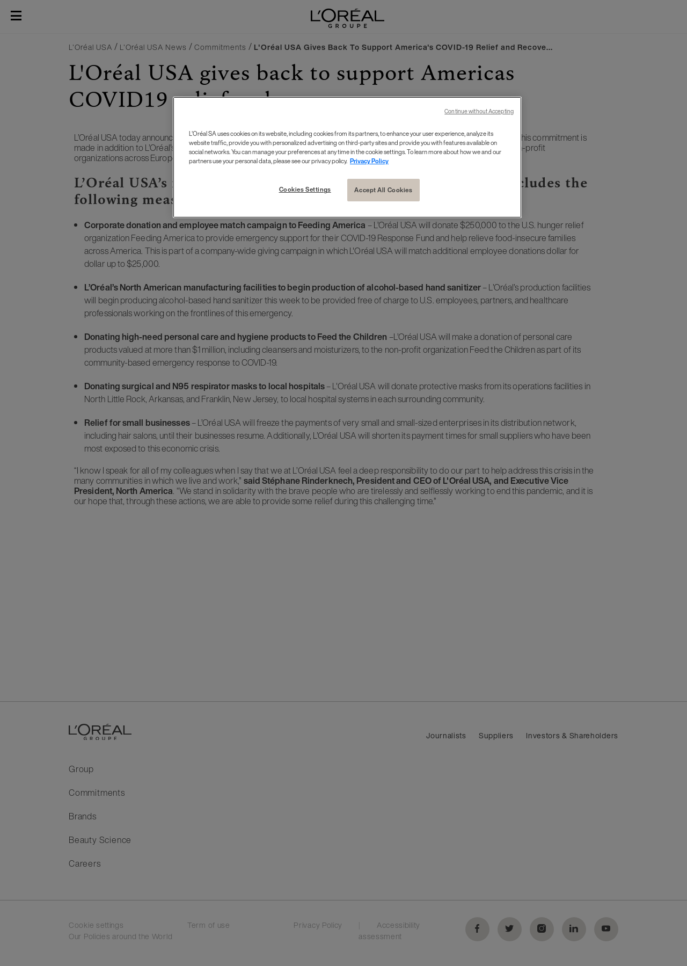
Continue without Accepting (479, 111)
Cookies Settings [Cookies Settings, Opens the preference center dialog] (305, 189)
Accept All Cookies (383, 189)
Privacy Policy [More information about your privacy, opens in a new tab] (369, 160)
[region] (347, 157)
